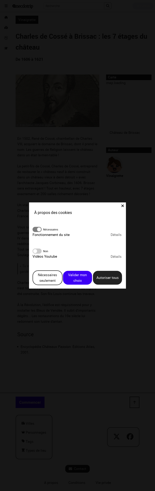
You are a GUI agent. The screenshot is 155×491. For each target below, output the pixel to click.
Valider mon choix (77, 278)
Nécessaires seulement (47, 278)
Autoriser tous (107, 277)
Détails (116, 234)
